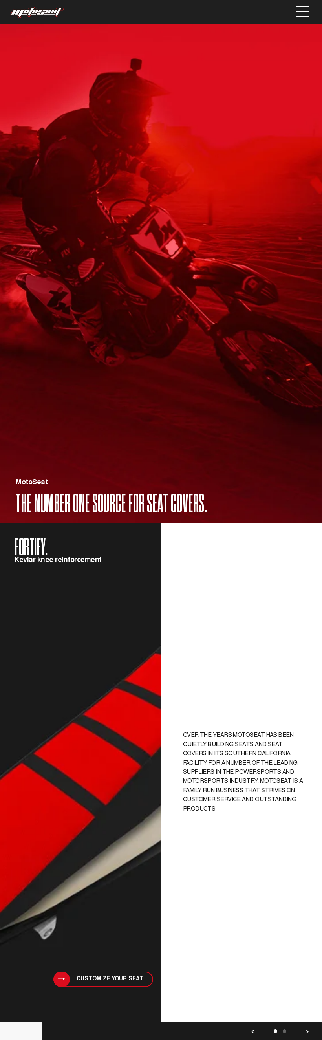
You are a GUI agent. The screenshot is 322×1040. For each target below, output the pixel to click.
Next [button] (307, 1031)
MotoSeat (37, 12)
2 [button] (284, 1031)
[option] (161, 532)
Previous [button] (253, 1031)
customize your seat (110, 979)
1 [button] (275, 1031)
